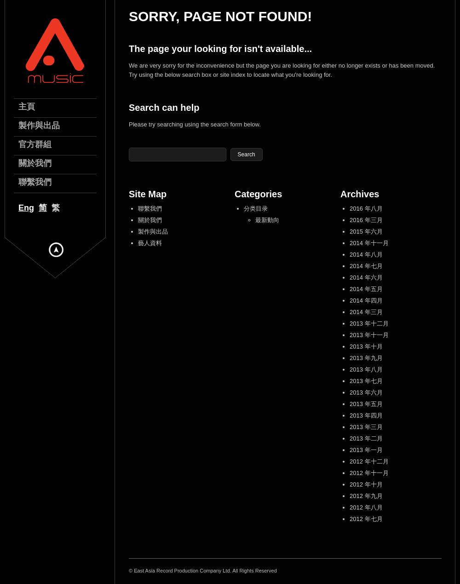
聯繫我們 (150, 208)
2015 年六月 (366, 231)
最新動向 (267, 220)
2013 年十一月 (369, 335)
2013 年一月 (366, 450)
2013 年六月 (366, 392)
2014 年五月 (366, 289)
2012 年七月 (366, 518)
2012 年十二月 (369, 461)
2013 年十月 (366, 346)
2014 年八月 (366, 254)
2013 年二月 (366, 438)
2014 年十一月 (369, 243)
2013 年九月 (366, 358)
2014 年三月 (366, 312)
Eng (26, 207)
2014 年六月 (366, 277)
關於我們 (150, 220)
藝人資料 (150, 243)
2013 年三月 (366, 427)
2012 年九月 (366, 495)
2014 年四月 (366, 300)
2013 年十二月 (369, 323)
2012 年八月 (366, 507)
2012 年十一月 (369, 472)
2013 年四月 (366, 415)
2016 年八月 (366, 208)
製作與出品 (153, 231)
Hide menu (56, 250)
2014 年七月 (366, 266)
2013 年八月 (366, 369)
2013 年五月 (366, 404)
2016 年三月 (366, 220)
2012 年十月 (366, 484)
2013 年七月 (366, 381)
